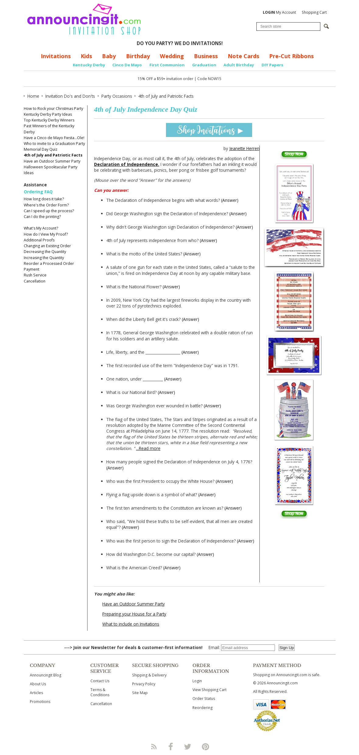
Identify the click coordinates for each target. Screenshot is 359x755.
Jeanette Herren (244, 148)
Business (206, 56)
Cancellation (34, 281)
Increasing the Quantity (44, 257)
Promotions (40, 701)
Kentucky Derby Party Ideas (48, 114)
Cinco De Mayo (127, 65)
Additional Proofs (39, 240)
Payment (31, 269)
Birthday (138, 56)
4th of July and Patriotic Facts (53, 155)
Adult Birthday (238, 65)
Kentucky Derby (89, 65)
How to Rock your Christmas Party (53, 108)
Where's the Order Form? (46, 205)
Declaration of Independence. (126, 164)
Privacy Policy (143, 684)
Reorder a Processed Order (49, 263)
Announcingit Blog (45, 675)
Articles (36, 692)
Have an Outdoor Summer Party (52, 161)
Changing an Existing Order (47, 245)
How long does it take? (44, 199)
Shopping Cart (314, 12)
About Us (38, 684)
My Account (279, 12)
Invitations (56, 56)
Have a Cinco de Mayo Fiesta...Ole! (54, 137)
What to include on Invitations (130, 624)
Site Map (140, 692)
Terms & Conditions (99, 692)
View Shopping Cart (209, 689)
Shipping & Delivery (149, 675)
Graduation (204, 65)
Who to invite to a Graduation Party (54, 143)
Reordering (202, 707)
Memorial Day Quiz (40, 149)
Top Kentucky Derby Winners (49, 120)
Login (197, 680)
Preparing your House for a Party (134, 614)
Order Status (203, 698)
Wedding (172, 56)
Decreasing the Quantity (45, 251)
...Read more (148, 448)
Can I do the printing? (42, 216)
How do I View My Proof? (46, 234)
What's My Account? (41, 228)
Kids (86, 56)
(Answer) (229, 200)
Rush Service (35, 275)
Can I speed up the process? (49, 210)
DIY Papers (272, 65)
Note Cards (243, 56)
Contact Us (99, 680)
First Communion (167, 65)
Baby (109, 56)
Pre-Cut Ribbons (291, 56)
